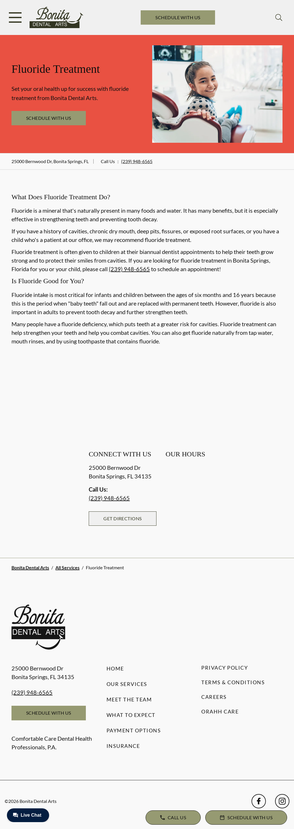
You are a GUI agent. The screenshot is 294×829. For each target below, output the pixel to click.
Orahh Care (220, 711)
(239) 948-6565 (136, 161)
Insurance (123, 746)
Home (115, 668)
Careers (214, 697)
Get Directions (122, 518)
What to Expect (131, 715)
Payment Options (134, 730)
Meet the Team (129, 699)
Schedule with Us (177, 17)
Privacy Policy (224, 667)
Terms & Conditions (233, 682)
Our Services (127, 684)
